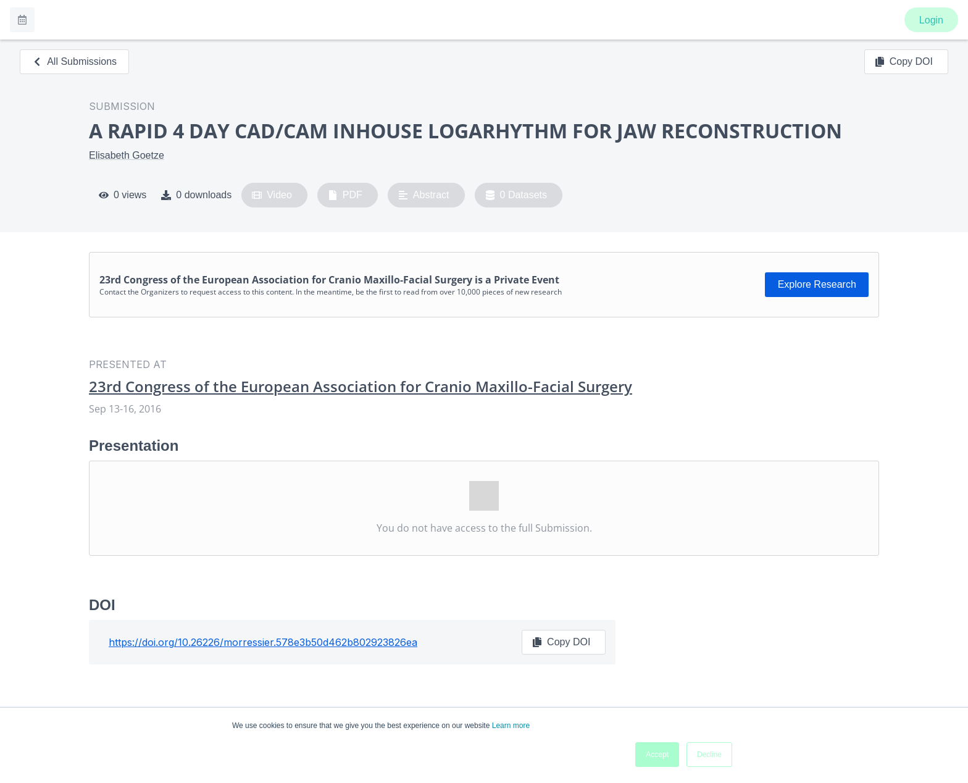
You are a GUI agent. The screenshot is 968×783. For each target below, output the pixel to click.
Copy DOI (904, 61)
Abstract (423, 195)
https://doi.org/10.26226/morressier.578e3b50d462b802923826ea (263, 642)
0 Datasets (516, 195)
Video (272, 195)
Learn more (511, 725)
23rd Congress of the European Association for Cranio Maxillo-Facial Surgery (360, 386)
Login (931, 20)
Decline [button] (709, 754)
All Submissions (74, 61)
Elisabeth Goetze (126, 155)
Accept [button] (657, 754)
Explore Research (817, 284)
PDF (345, 195)
